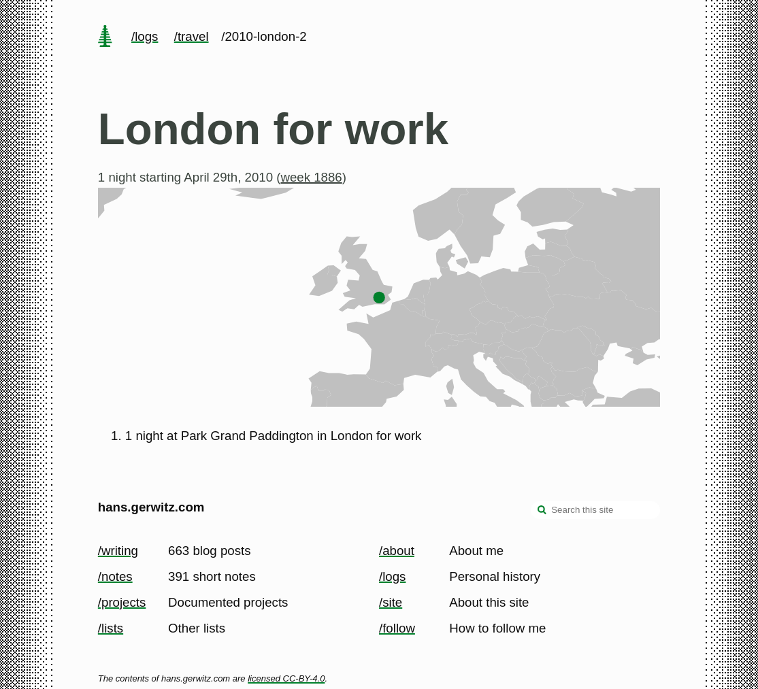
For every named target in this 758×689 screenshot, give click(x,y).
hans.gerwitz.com (151, 507)
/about (396, 550)
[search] (542, 511)
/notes (115, 576)
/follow (397, 628)
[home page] (105, 37)
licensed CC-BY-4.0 (286, 678)
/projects (122, 602)
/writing (118, 550)
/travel (191, 36)
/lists (110, 628)
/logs (144, 36)
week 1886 (311, 177)
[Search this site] (595, 510)
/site (390, 602)
